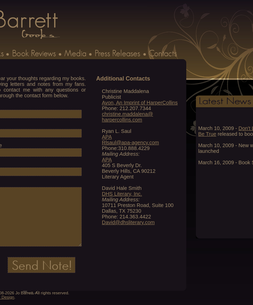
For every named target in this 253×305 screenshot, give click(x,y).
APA (107, 137)
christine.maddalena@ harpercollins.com (127, 117)
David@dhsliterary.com (128, 222)
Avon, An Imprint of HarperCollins (140, 102)
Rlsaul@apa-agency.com (130, 142)
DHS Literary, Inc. (122, 194)
